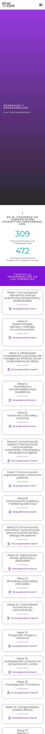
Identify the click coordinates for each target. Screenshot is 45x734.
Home (5, 112)
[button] (40, 4)
